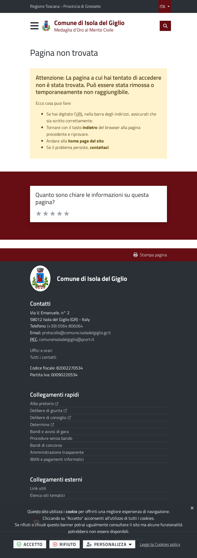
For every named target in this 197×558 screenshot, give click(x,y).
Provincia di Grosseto (82, 6)
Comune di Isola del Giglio (92, 278)
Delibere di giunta (48, 410)
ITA (163, 6)
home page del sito (86, 141)
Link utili (38, 488)
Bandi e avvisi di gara (49, 431)
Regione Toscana (45, 6)
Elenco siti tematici (47, 495)
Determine (42, 424)
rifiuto (66, 544)
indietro (90, 127)
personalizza (110, 544)
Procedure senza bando (51, 438)
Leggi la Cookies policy (160, 544)
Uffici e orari (41, 350)
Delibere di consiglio (50, 417)
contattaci (99, 147)
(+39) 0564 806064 (65, 326)
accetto (31, 544)
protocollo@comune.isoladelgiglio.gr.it (76, 332)
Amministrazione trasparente (57, 452)
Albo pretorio (44, 403)
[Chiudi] (192, 507)
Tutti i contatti (43, 357)
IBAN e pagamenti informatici (57, 459)
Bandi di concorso (46, 445)
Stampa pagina (150, 255)
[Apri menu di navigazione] (34, 26)
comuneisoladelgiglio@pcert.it (66, 339)
